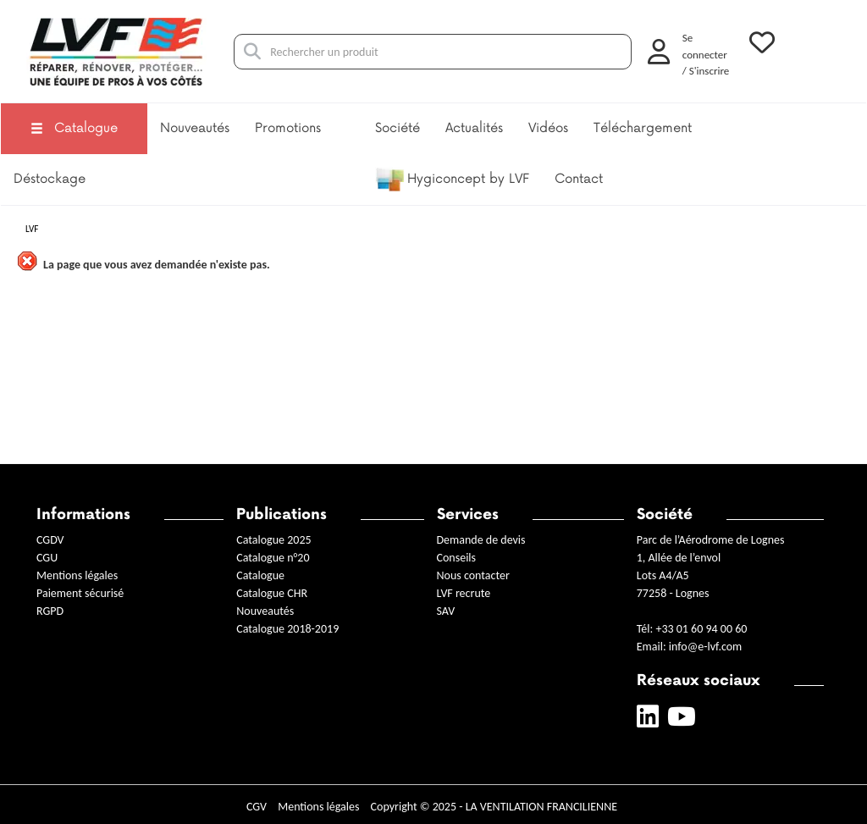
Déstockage (50, 179)
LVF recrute (465, 593)
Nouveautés (194, 128)
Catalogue (74, 128)
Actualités (474, 128)
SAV (446, 611)
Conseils (457, 557)
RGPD (50, 611)
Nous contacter (473, 575)
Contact (579, 179)
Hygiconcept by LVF (452, 179)
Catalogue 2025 (273, 540)
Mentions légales (77, 575)
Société (397, 128)
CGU (47, 557)
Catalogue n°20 (272, 557)
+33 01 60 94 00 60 (701, 629)
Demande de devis (481, 540)
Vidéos (548, 128)
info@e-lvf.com (705, 646)
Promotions (288, 128)
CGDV (50, 540)
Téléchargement (643, 128)
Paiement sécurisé (80, 593)
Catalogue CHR (271, 593)
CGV (256, 806)
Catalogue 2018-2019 (287, 629)
